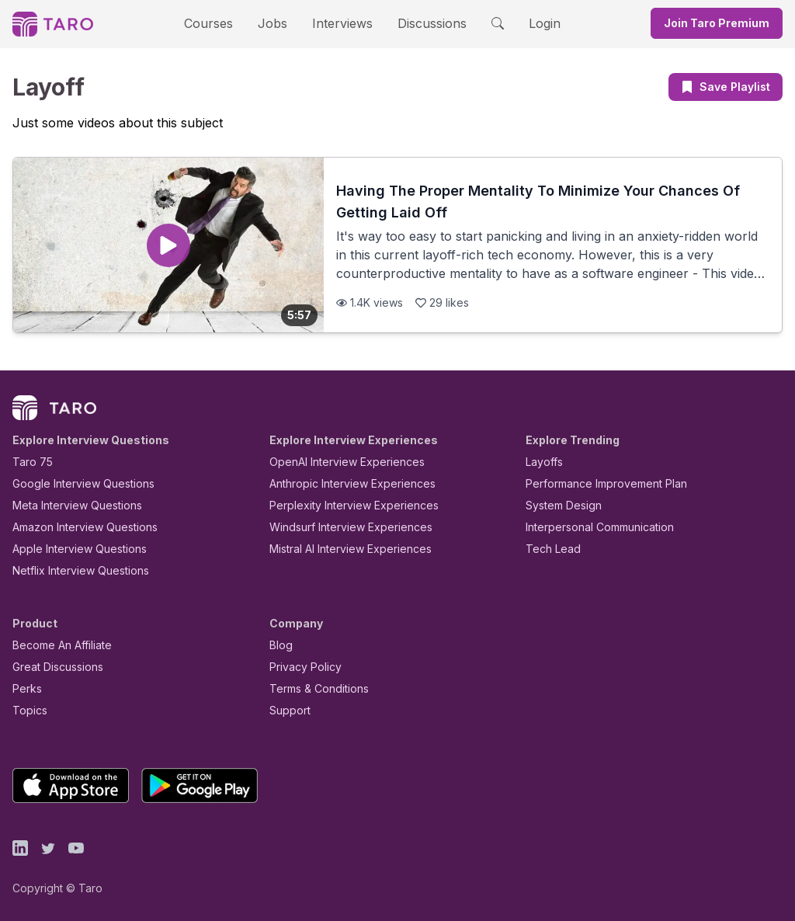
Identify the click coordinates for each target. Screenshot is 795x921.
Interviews (340, 23)
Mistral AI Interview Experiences (342, 548)
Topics (26, 710)
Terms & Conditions (313, 688)
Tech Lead (548, 548)
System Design (558, 505)
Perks (24, 688)
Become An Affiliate (57, 645)
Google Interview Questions (73, 483)
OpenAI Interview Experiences (336, 461)
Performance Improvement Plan (595, 483)
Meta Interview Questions (68, 505)
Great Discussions (52, 667)
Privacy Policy (301, 667)
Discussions (420, 23)
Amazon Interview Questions (76, 527)
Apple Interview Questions (71, 548)
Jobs (277, 23)
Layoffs (542, 461)
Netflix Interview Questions (73, 570)
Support (286, 710)
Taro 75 (29, 461)
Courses (222, 23)
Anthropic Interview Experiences (341, 483)
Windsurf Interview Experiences (339, 527)
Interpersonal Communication (591, 527)
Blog (279, 645)
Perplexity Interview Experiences (342, 505)
